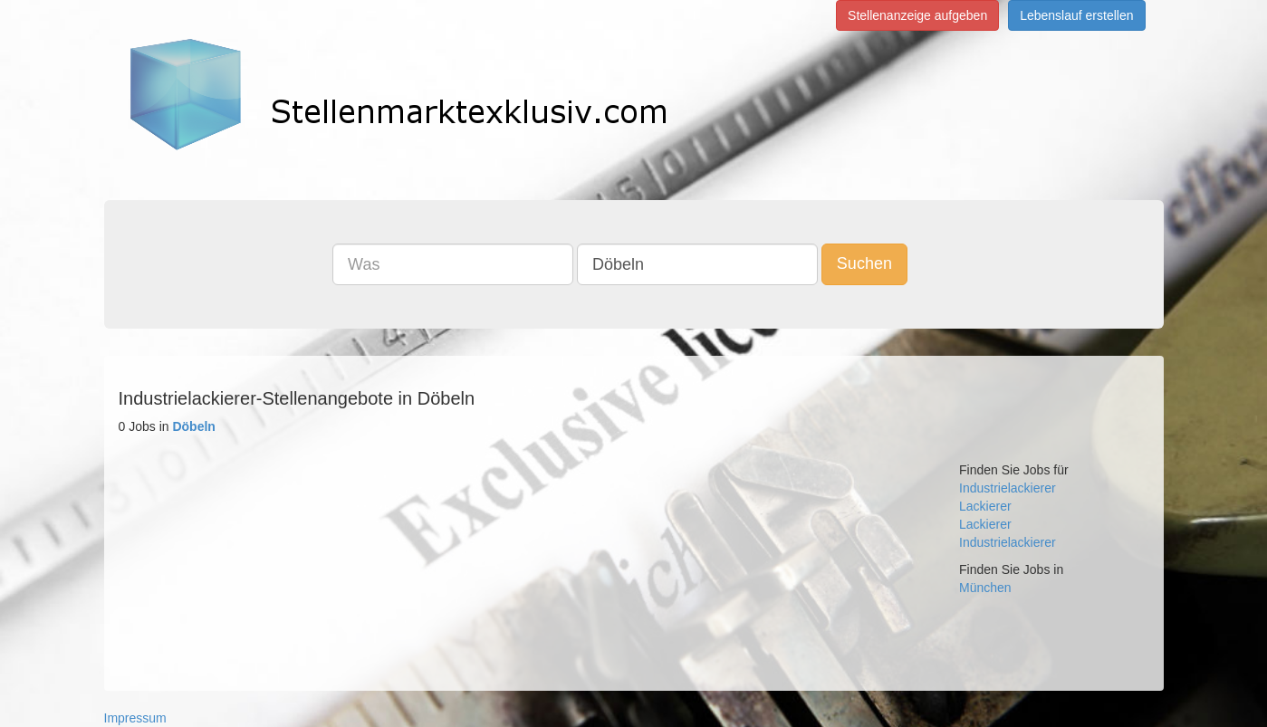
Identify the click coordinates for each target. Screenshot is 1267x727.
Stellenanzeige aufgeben (917, 15)
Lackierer (985, 506)
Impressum (135, 718)
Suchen (864, 263)
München (985, 587)
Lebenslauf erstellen (1076, 15)
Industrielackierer (1007, 488)
